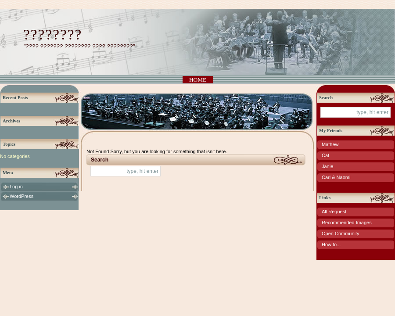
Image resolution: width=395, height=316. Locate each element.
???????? (52, 34)
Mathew (330, 144)
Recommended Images (347, 222)
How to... (331, 244)
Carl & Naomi (336, 177)
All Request (334, 211)
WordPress (21, 196)
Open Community (340, 233)
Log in (16, 186)
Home (197, 79)
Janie (327, 166)
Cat (325, 155)
